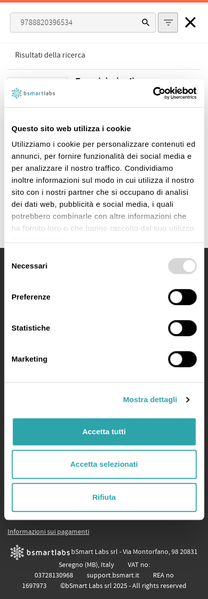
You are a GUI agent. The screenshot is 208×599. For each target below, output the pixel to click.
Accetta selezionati (104, 464)
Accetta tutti (104, 431)
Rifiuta (104, 497)
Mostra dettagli (150, 399)
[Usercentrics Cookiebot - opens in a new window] (152, 93)
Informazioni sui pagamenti (48, 531)
